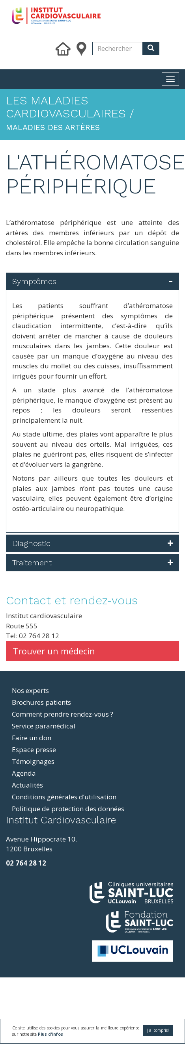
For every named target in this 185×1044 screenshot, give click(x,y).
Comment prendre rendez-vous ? (62, 714)
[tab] (92, 281)
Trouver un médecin (54, 651)
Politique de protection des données (68, 808)
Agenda (24, 773)
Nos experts (30, 690)
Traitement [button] (32, 562)
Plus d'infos (50, 1034)
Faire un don (31, 737)
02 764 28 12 (26, 863)
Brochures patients (41, 702)
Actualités (27, 785)
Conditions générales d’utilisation (64, 796)
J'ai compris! (158, 1030)
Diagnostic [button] (31, 543)
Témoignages (33, 761)
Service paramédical (43, 725)
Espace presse (34, 749)
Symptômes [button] (34, 281)
